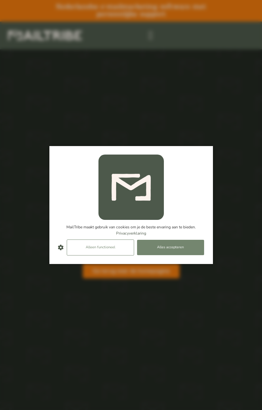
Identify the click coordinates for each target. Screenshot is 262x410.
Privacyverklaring (131, 233)
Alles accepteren (170, 247)
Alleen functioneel (100, 247)
